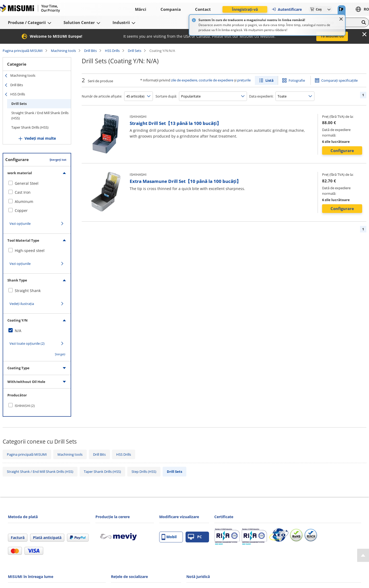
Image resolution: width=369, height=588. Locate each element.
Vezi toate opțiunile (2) (27, 343)
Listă (269, 80)
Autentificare (286, 9)
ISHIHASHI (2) (25, 406)
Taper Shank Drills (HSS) (29, 127)
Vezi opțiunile (20, 223)
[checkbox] (36, 183)
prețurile (244, 80)
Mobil (169, 537)
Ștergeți (60, 354)
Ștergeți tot (58, 160)
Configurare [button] (342, 150)
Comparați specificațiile (339, 80)
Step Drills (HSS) (144, 471)
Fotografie (297, 80)
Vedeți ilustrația (21, 303)
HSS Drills (112, 50)
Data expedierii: (261, 96)
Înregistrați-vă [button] (245, 9)
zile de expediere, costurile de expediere (202, 80)
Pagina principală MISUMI (23, 50)
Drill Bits (90, 50)
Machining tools (63, 50)
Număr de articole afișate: (102, 96)
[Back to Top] (363, 555)
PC (195, 537)
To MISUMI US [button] (332, 36)
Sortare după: (166, 96)
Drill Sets (134, 50)
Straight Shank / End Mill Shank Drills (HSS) (40, 115)
